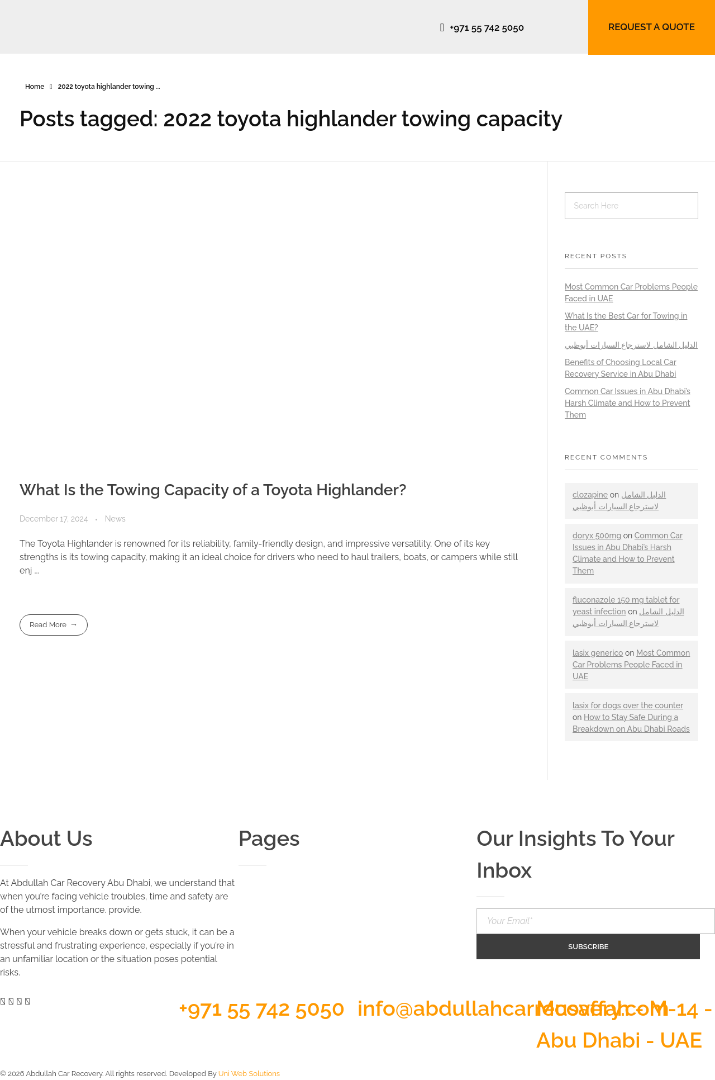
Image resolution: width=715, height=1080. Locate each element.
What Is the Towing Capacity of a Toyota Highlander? (213, 490)
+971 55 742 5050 (262, 1008)
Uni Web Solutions (249, 1073)
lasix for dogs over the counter (628, 705)
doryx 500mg (597, 535)
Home (34, 87)
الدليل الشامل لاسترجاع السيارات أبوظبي (631, 344)
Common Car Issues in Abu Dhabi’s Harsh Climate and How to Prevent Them (627, 403)
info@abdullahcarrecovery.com (513, 1008)
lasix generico (598, 652)
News (115, 518)
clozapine (590, 494)
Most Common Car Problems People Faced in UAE (631, 664)
